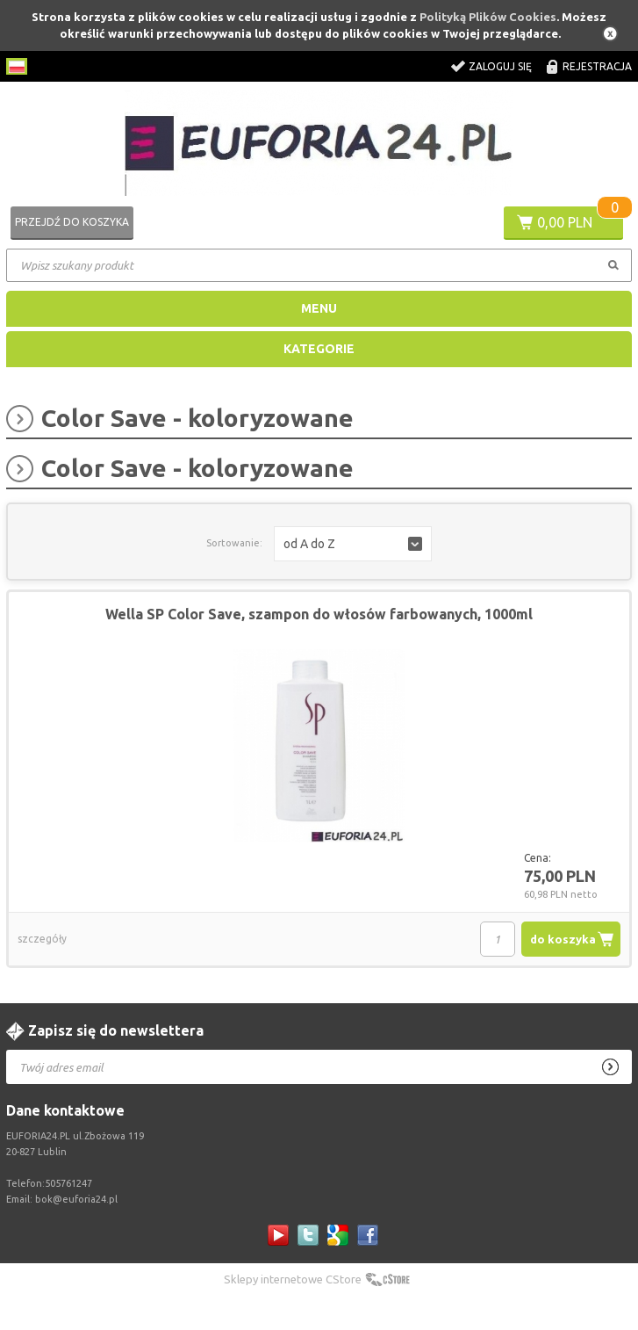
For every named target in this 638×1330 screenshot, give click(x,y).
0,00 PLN (564, 222)
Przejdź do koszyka (72, 222)
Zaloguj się (500, 66)
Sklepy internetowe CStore (293, 1279)
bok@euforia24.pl (76, 1199)
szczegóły (42, 938)
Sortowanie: (234, 543)
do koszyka (563, 939)
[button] (353, 543)
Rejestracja (597, 66)
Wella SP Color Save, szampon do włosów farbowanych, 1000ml (319, 614)
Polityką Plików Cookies (487, 17)
